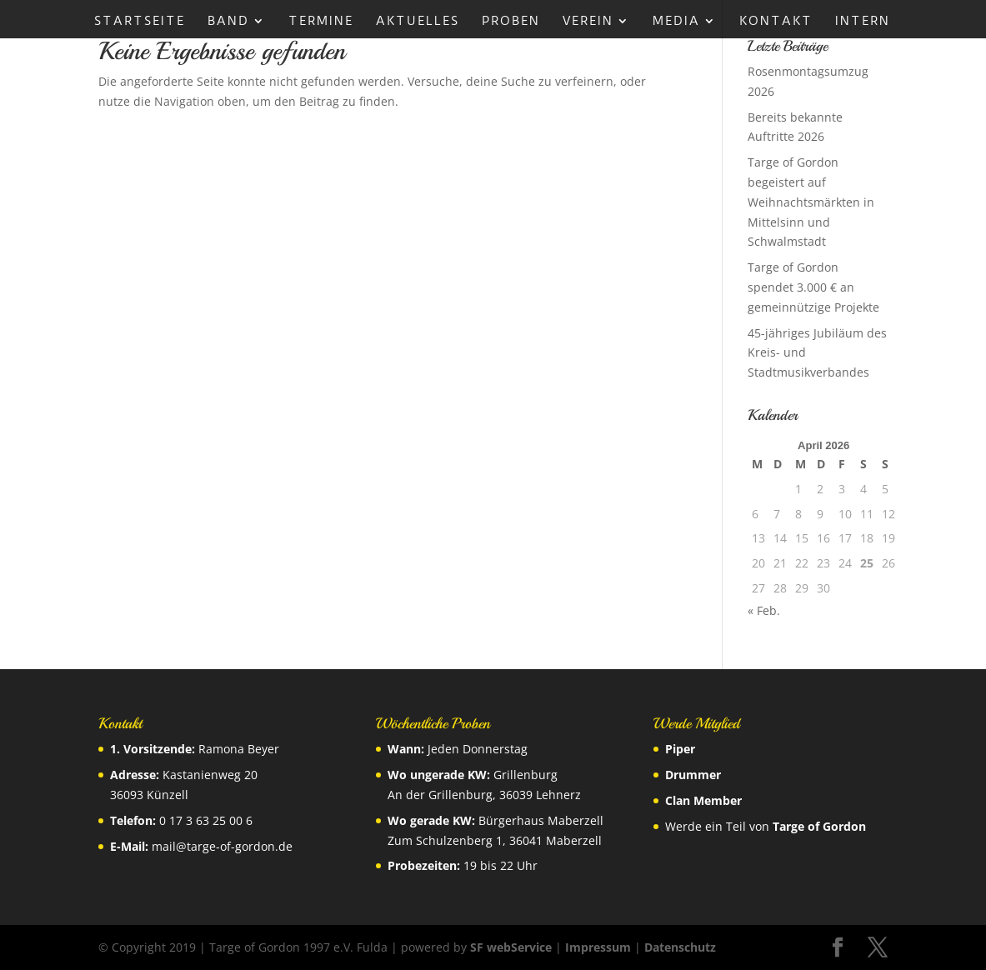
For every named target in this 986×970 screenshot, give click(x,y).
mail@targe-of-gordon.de (222, 846)
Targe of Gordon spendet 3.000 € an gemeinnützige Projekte (813, 287)
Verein (588, 21)
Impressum (598, 947)
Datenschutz (680, 947)
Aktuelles (417, 21)
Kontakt (776, 21)
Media (676, 21)
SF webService (511, 947)
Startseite (139, 21)
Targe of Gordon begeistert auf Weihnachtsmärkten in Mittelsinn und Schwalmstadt (811, 201)
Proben (511, 21)
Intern (862, 21)
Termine (320, 21)
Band (228, 21)
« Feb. (764, 610)
